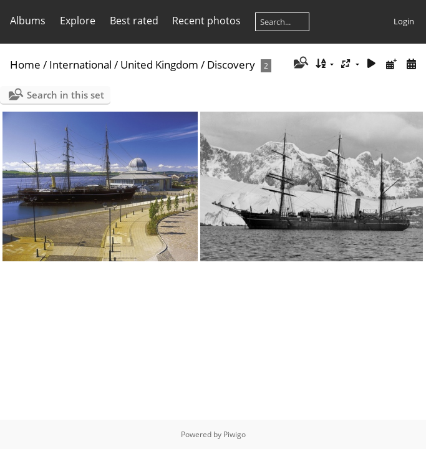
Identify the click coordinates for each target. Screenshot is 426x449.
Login (404, 21)
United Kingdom (159, 64)
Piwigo (234, 434)
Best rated (134, 20)
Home (25, 64)
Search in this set (65, 95)
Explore (77, 20)
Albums (28, 20)
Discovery (231, 64)
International (80, 64)
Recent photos (206, 20)
